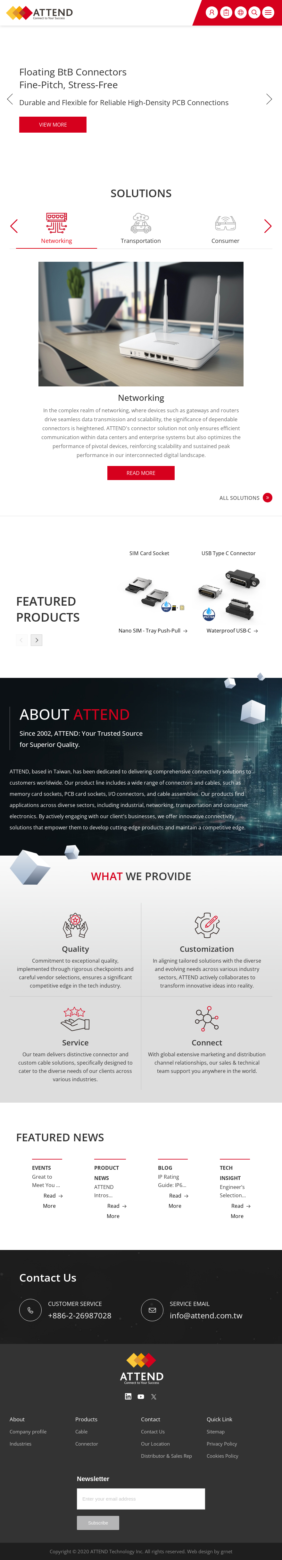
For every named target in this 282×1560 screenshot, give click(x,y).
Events (41, 1167)
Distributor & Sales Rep (166, 1456)
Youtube (141, 1396)
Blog (165, 1167)
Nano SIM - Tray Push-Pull (149, 630)
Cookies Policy (222, 1456)
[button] (268, 226)
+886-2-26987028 (80, 1315)
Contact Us (153, 1431)
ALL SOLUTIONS (240, 497)
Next (271, 99)
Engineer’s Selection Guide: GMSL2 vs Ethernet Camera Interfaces (232, 1191)
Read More (141, 473)
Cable (81, 1431)
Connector (86, 1443)
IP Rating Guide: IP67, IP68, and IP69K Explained (172, 1181)
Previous (11, 99)
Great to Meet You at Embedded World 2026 (46, 1181)
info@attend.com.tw (206, 1315)
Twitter (154, 1396)
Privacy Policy (222, 1443)
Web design (200, 1551)
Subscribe (98, 1522)
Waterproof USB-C (229, 630)
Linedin (128, 1396)
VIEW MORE (53, 124)
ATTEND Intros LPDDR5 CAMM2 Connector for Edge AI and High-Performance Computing (110, 1191)
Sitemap (216, 1431)
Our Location (155, 1443)
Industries (20, 1443)
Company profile (28, 1431)
